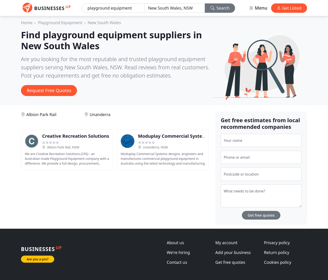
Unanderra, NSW (155, 147)
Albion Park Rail (41, 114)
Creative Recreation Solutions (75, 136)
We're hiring (178, 252)
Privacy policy (277, 242)
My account (226, 242)
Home (27, 22)
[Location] (174, 8)
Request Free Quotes (49, 90)
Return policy (276, 252)
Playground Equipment (60, 22)
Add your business (233, 252)
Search (220, 8)
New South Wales (104, 22)
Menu (258, 8)
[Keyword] (113, 8)
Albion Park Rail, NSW (63, 147)
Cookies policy (277, 262)
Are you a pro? (38, 259)
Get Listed (289, 8)
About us (175, 242)
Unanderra (100, 114)
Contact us (177, 262)
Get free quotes (261, 215)
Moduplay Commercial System (172, 136)
